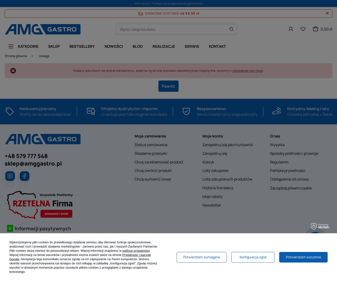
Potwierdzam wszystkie (303, 257)
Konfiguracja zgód (253, 257)
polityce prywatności (136, 250)
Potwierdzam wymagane (201, 257)
